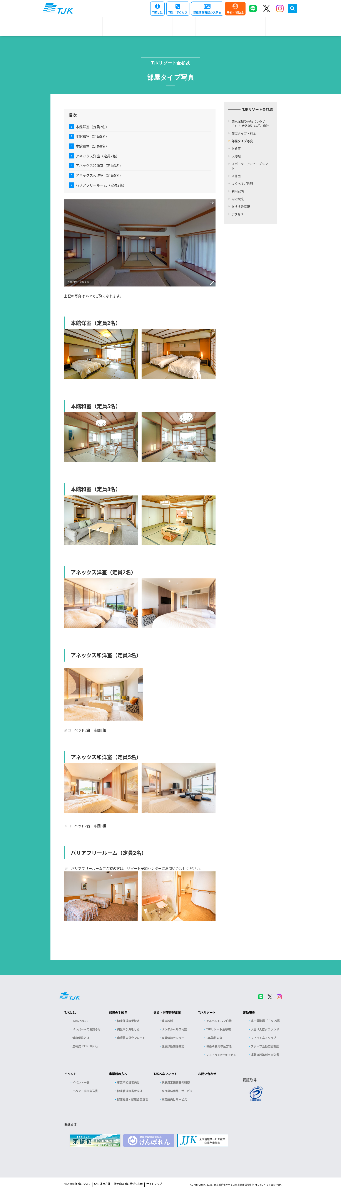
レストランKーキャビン (221, 1055)
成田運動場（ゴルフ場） (266, 1021)
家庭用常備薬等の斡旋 (176, 1082)
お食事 (236, 148)
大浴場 (236, 156)
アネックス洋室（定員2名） (97, 155)
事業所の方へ (118, 1073)
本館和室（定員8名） (92, 146)
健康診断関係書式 (173, 1046)
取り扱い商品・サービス (177, 1091)
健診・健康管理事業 (167, 1012)
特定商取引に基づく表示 (128, 1184)
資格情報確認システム (207, 12)
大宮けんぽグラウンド (265, 1029)
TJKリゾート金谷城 (170, 62)
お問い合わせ (207, 1073)
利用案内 (238, 191)
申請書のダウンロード (131, 1038)
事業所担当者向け (128, 1082)
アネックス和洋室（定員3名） (99, 165)
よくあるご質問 (242, 183)
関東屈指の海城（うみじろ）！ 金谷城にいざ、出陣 (250, 123)
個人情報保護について (77, 1184)
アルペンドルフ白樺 (219, 1021)
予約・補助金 (235, 12)
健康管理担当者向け (129, 1091)
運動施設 (249, 1012)
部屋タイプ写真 (242, 141)
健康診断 (167, 1021)
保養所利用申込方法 (219, 1046)
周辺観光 (238, 199)
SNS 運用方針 (102, 1184)
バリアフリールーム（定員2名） (101, 185)
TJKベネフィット (165, 1073)
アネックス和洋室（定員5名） (99, 175)
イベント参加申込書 (85, 1091)
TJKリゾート (207, 1012)
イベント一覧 (80, 1082)
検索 (292, 8)
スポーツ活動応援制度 (265, 1046)
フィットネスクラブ (263, 1038)
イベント (70, 1073)
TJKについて (80, 1021)
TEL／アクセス (177, 12)
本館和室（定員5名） (92, 136)
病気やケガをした (128, 1029)
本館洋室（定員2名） (92, 126)
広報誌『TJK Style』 (85, 1046)
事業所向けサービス (174, 1099)
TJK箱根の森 (214, 1038)
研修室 (236, 176)
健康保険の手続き (128, 1021)
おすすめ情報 (241, 206)
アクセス (238, 214)
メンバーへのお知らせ (86, 1029)
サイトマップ (154, 1184)
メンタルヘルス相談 (174, 1029)
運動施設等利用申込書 (265, 1055)
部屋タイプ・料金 (244, 133)
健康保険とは (80, 1038)
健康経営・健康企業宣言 (132, 1099)
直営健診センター (173, 1038)
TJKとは (157, 12)
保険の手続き (118, 1012)
